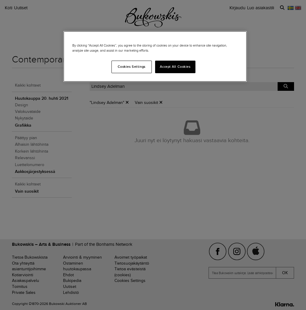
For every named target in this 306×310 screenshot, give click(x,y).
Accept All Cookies (175, 66)
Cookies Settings (132, 66)
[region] (155, 56)
